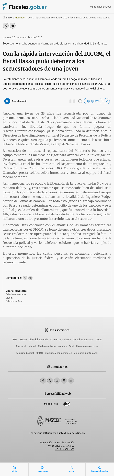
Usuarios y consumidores (58, 353)
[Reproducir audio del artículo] (7, 101)
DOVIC (99, 339)
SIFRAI (39, 353)
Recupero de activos (87, 346)
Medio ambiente (47, 346)
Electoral (21, 346)
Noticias (62, 346)
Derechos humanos (83, 339)
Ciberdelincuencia (38, 339)
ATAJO (23, 339)
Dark (66, 404)
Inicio (7, 17)
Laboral (32, 346)
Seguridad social (25, 353)
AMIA (14, 339)
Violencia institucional (86, 353)
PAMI (71, 346)
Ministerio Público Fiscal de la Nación (65, 433)
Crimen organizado (60, 339)
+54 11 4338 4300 (64, 449)
